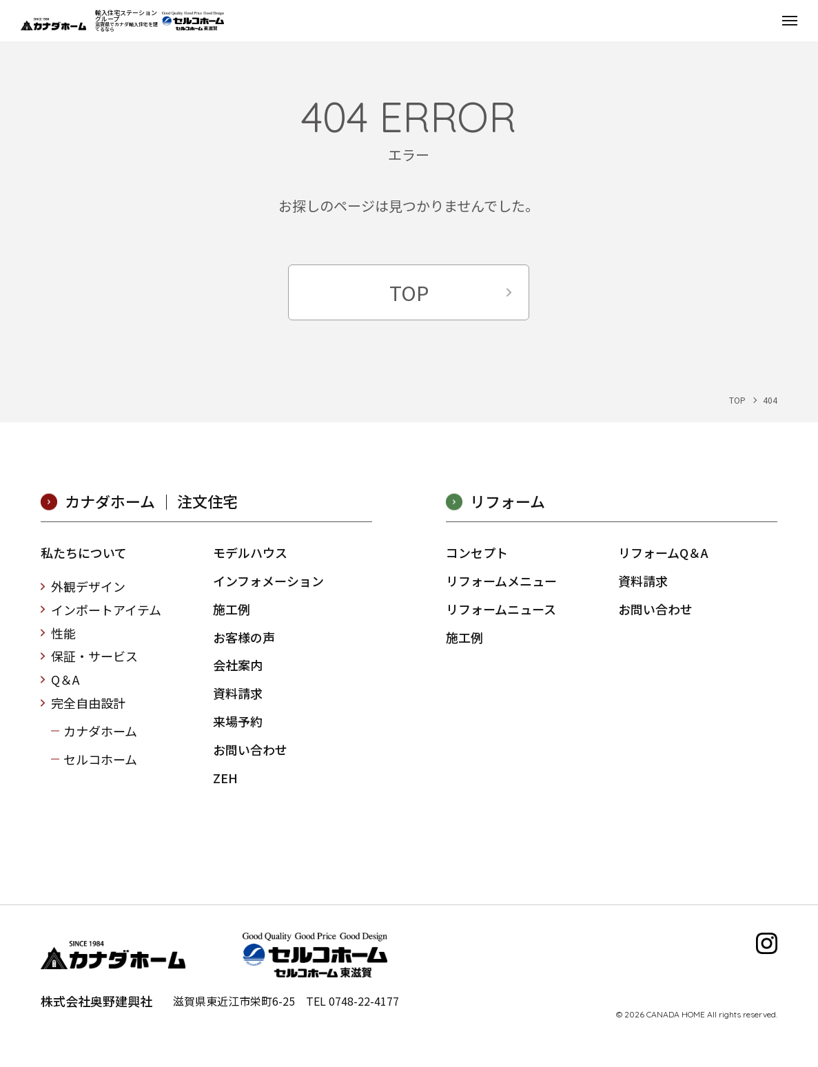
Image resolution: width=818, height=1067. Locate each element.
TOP (409, 292)
